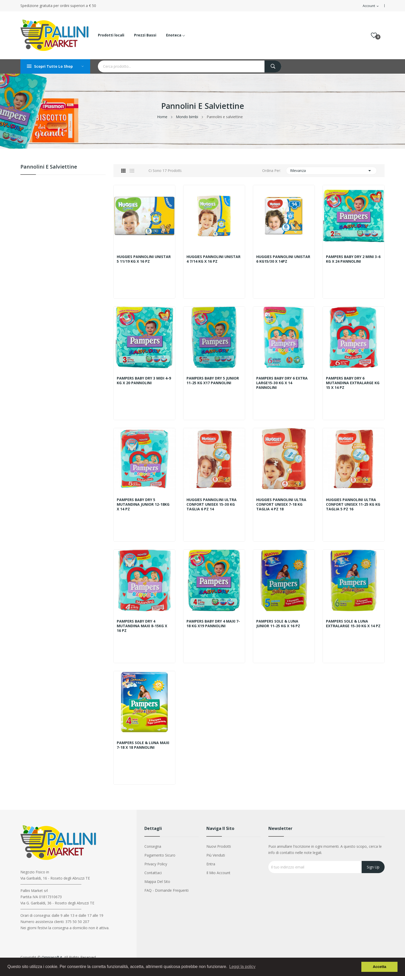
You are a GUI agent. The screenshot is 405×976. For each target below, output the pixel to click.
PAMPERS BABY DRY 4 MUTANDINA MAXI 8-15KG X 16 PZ (143, 626)
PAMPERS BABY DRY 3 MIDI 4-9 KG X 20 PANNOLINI (144, 380)
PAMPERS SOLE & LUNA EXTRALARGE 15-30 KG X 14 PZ (351, 626)
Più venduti (215, 855)
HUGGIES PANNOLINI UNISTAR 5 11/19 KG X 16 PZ (143, 259)
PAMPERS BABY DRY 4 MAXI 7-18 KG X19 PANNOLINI (214, 623)
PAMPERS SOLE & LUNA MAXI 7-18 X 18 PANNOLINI (144, 745)
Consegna (152, 846)
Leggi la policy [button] (242, 966)
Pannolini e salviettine (48, 167)
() (374, 35)
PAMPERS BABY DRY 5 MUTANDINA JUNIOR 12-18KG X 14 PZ (144, 504)
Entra (210, 863)
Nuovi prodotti (218, 846)
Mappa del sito (157, 881)
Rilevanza (331, 171)
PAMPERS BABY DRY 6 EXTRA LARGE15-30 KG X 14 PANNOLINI (282, 383)
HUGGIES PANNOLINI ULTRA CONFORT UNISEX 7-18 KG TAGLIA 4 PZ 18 (282, 504)
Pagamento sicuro (159, 855)
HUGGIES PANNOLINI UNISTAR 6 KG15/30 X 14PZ (281, 259)
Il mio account (218, 872)
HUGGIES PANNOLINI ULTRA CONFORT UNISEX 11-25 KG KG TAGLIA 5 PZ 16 (352, 504)
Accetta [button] (379, 967)
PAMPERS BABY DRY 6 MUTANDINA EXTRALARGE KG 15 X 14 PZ (353, 383)
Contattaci (153, 872)
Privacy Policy (155, 863)
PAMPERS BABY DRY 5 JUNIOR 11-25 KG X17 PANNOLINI (213, 380)
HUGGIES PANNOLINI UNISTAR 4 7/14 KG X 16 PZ (211, 259)
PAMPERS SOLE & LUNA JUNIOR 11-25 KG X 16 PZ (279, 623)
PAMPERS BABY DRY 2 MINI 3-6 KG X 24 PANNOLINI (353, 259)
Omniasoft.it (52, 957)
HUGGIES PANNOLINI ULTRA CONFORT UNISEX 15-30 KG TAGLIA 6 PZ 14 (212, 504)
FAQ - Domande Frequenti (166, 890)
